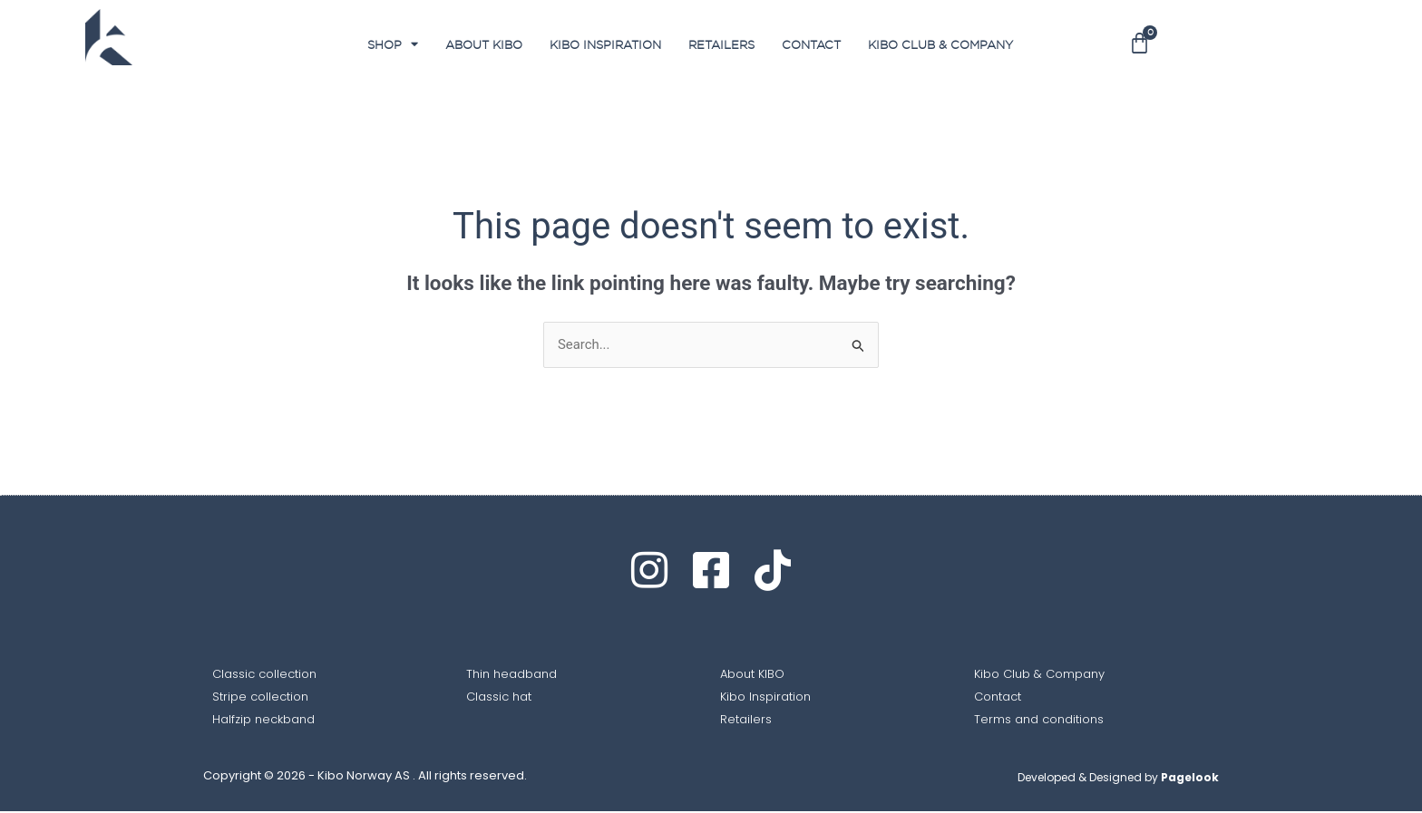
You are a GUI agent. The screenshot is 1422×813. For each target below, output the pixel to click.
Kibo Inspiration (605, 44)
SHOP (392, 44)
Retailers (721, 44)
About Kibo (483, 44)
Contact (811, 44)
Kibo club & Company (940, 44)
